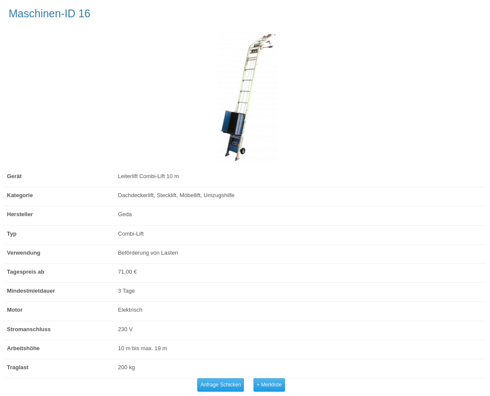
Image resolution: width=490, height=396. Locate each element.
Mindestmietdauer (31, 290)
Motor (14, 310)
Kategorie (20, 195)
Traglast (18, 367)
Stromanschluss (29, 329)
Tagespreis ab (25, 271)
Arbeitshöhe (23, 348)
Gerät (14, 176)
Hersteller (20, 214)
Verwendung (23, 252)
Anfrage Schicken (220, 385)
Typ (11, 233)
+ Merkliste (269, 385)
